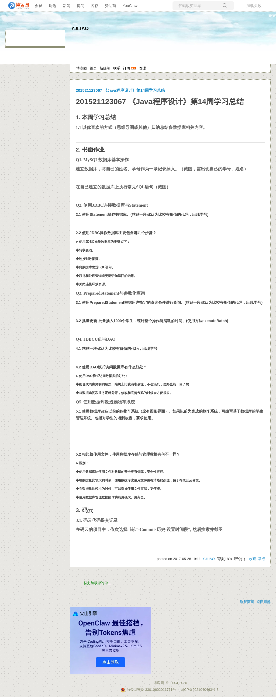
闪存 (94, 5)
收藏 (252, 559)
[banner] (16, 5)
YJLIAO (80, 28)
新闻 (66, 5)
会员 (38, 5)
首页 (93, 68)
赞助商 (110, 5)
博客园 (81, 68)
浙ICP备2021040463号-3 (199, 690)
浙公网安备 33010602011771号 (148, 690)
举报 (261, 559)
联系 (116, 68)
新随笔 (105, 68)
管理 (142, 68)
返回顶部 (264, 602)
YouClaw (130, 5)
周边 (52, 5)
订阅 (126, 68)
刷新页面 (247, 602)
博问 (80, 5)
